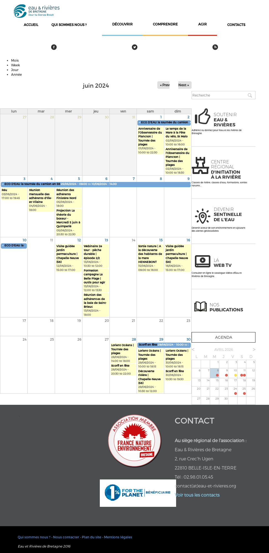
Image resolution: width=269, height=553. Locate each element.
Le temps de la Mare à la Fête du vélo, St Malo (176, 132)
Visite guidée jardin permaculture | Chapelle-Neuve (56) (67, 254)
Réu (4, 190)
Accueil (31, 25)
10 (24, 240)
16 (188, 240)
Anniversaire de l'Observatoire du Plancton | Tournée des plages (150, 136)
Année (16, 74)
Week (15, 65)
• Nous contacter (65, 537)
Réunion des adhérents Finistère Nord (66, 194)
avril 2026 (223, 349)
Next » (183, 85)
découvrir (122, 24)
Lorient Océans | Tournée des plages (122, 349)
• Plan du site (90, 537)
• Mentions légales (117, 537)
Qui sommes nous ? (69, 25)
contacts (236, 25)
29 (161, 339)
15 (161, 240)
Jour (15, 70)
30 (188, 339)
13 (106, 240)
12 (79, 240)
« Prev (164, 85)
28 (134, 339)
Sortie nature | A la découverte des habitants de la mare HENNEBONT (150, 254)
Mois (15, 60)
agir (202, 24)
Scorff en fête (120, 365)
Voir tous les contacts (197, 494)
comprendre (165, 24)
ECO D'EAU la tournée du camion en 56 (169, 122)
